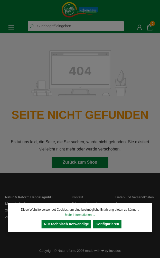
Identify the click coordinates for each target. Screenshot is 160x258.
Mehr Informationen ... (80, 215)
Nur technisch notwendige (66, 224)
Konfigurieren (107, 224)
